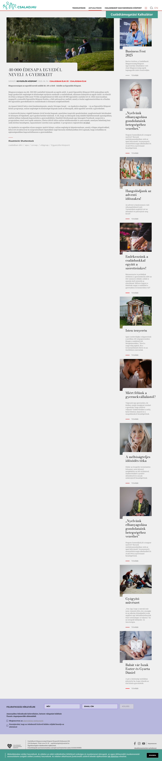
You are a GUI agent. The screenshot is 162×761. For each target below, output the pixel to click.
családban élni (15, 145)
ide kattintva (113, 756)
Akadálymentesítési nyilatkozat (145, 748)
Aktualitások (95, 8)
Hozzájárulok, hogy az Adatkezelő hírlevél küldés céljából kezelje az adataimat (36, 725)
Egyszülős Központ (60, 145)
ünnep (34, 145)
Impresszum (152, 743)
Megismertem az (26, 721)
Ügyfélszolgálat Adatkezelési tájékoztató (42, 745)
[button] (146, 8)
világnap (44, 145)
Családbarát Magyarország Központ (123, 8)
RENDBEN (152, 755)
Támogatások (79, 8)
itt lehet (86, 122)
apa (27, 145)
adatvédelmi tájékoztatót (33, 721)
